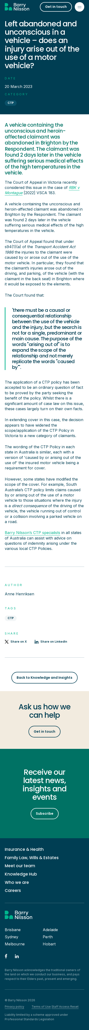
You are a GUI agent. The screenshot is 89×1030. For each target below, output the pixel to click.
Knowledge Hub (21, 874)
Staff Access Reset (65, 1006)
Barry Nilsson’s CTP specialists (32, 532)
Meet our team (20, 866)
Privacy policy (14, 1006)
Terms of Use (41, 1006)
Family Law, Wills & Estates (32, 858)
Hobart (49, 944)
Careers (13, 890)
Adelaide (50, 929)
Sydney (11, 936)
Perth (48, 936)
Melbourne (15, 944)
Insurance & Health (24, 849)
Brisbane (13, 929)
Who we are (17, 882)
